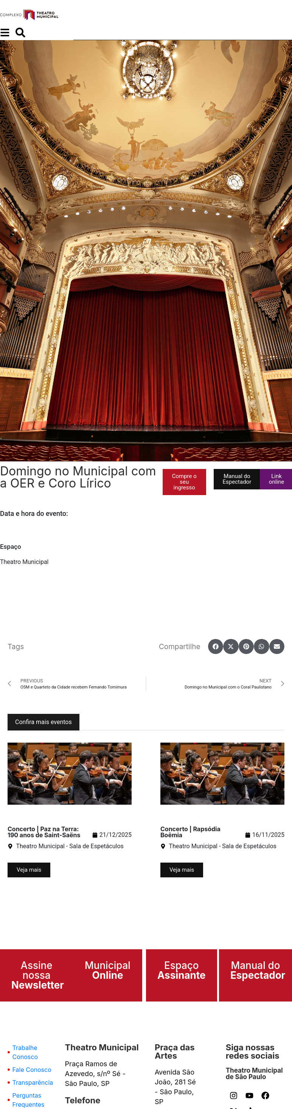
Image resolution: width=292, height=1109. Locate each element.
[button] (184, 482)
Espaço (181, 970)
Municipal (107, 970)
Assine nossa (37, 975)
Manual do (257, 970)
